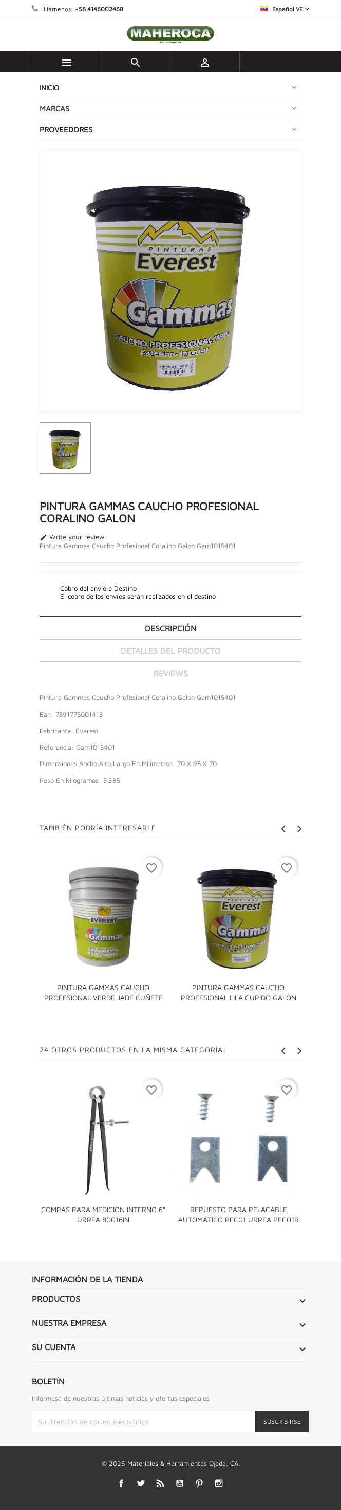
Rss (160, 1483)
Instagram (219, 1483)
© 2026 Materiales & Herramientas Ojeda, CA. (171, 1463)
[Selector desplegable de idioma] (284, 9)
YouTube (180, 1483)
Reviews (171, 673)
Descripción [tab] (171, 628)
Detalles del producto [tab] (171, 650)
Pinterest (199, 1483)
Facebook (121, 1483)
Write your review (72, 537)
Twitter (141, 1483)
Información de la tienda (87, 1279)
